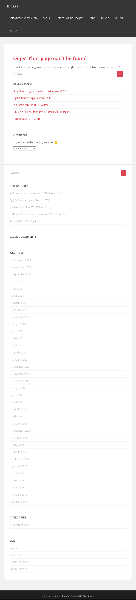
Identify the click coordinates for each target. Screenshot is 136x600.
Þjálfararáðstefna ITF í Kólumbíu (31, 105)
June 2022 (18, 331)
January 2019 (19, 495)
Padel (93, 18)
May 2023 (18, 289)
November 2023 (21, 267)
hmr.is (12, 6)
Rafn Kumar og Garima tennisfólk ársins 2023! (39, 91)
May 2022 (18, 338)
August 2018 (19, 502)
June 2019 (18, 473)
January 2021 (19, 424)
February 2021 (20, 416)
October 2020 (20, 438)
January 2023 (19, 310)
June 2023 (18, 281)
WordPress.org (18, 569)
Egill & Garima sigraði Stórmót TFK (33, 98)
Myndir (119, 18)
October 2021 (20, 381)
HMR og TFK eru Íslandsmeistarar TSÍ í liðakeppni (41, 112)
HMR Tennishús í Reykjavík (70, 18)
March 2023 (19, 303)
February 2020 (20, 459)
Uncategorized (20, 525)
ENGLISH (47, 18)
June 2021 (18, 395)
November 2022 (21, 317)
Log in (13, 548)
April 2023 (18, 296)
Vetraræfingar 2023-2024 (23, 18)
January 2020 (19, 466)
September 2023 (21, 274)
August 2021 (19, 388)
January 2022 (19, 360)
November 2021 (21, 374)
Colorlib (66, 596)
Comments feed (19, 562)
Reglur (13, 31)
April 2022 (18, 345)
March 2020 (19, 452)
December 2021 (21, 367)
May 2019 (18, 480)
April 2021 (18, 402)
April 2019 (18, 488)
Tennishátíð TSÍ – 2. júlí (26, 119)
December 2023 (21, 260)
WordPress (88, 596)
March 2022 (19, 353)
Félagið (105, 18)
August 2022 (19, 324)
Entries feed (16, 555)
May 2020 (18, 445)
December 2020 (21, 431)
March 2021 (19, 409)
